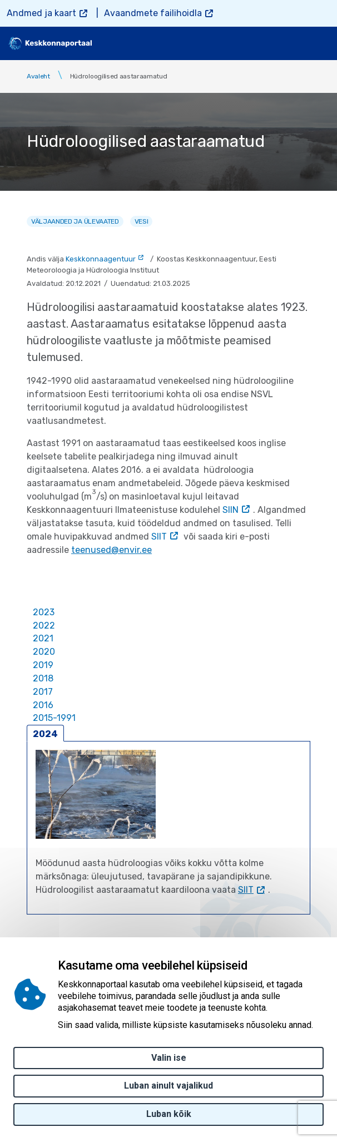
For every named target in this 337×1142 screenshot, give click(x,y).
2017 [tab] (43, 691)
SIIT (159, 536)
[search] (290, 43)
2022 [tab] (44, 625)
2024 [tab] (45, 734)
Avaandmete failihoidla (153, 13)
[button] (96, 794)
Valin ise (168, 1057)
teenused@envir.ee (111, 550)
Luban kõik (168, 1114)
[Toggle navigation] (320, 43)
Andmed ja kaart (41, 13)
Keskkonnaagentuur (101, 259)
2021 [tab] (43, 638)
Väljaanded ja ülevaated (75, 221)
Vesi (141, 221)
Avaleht (38, 76)
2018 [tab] (43, 678)
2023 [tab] (43, 612)
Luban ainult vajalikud (168, 1085)
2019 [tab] (43, 665)
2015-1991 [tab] (54, 718)
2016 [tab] (43, 705)
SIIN (230, 510)
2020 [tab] (44, 651)
